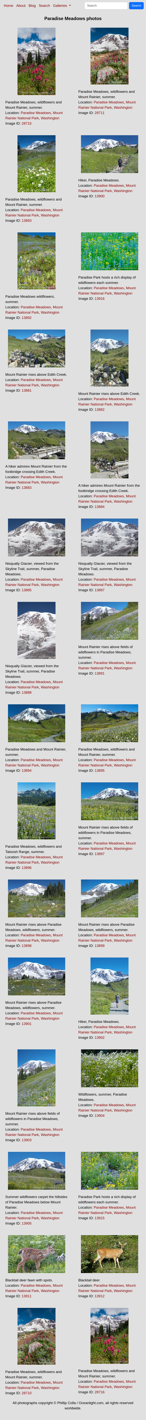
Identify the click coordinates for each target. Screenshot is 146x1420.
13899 (100, 946)
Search (44, 6)
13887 (100, 590)
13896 (27, 868)
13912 (100, 1296)
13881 (27, 390)
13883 (27, 488)
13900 (100, 196)
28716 (100, 1392)
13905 (27, 1223)
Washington (50, 118)
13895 (100, 770)
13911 (27, 1296)
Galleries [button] (60, 6)
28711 (100, 113)
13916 (100, 299)
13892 (27, 318)
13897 (100, 854)
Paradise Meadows (36, 113)
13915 (100, 1218)
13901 (27, 1024)
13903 (27, 1140)
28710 (27, 1393)
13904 (100, 1116)
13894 (27, 770)
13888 (27, 692)
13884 (100, 507)
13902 (100, 1038)
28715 (27, 123)
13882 (100, 410)
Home (8, 6)
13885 (27, 590)
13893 (27, 221)
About (21, 6)
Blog (32, 6)
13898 (27, 946)
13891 (100, 673)
